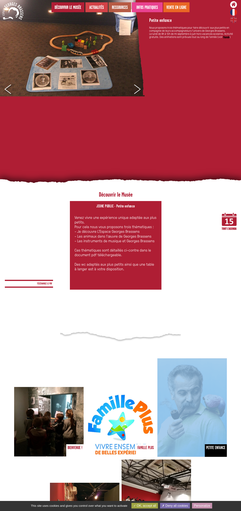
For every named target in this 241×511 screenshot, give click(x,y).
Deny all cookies (175, 505)
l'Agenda (226, 37)
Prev (7, 89)
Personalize (202, 505)
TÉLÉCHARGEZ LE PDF (44, 283)
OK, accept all (144, 505)
